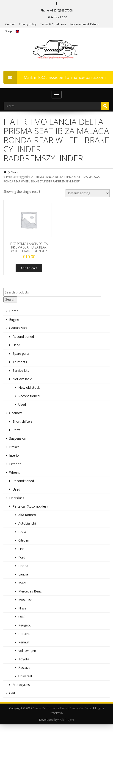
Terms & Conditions (53, 24)
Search (10, 299)
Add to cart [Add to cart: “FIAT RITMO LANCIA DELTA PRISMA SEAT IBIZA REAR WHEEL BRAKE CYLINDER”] (29, 268)
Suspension (17, 438)
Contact (10, 24)
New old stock (29, 387)
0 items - (57, 17)
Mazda (23, 583)
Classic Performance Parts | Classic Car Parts (62, 708)
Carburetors (18, 328)
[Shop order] (88, 193)
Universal (25, 676)
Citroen (23, 540)
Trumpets (20, 362)
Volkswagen (27, 650)
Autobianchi (27, 523)
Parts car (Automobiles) (30, 506)
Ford (21, 557)
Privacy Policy (27, 24)
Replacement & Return (84, 24)
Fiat (21, 549)
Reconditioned (23, 336)
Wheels (14, 472)
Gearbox (15, 413)
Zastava (24, 667)
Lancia (23, 574)
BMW (22, 532)
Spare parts (21, 353)
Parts (16, 430)
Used (16, 345)
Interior (14, 455)
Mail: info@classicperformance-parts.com (54, 77)
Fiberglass (16, 498)
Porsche (24, 633)
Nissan (23, 608)
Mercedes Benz (29, 591)
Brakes (14, 447)
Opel (21, 617)
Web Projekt (66, 720)
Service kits (21, 370)
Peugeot (24, 625)
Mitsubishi (25, 600)
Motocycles (21, 684)
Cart (12, 693)
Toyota (23, 659)
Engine (14, 319)
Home (13, 311)
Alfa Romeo (27, 515)
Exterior (15, 464)
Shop (8, 31)
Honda (23, 566)
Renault (24, 642)
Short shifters (23, 421)
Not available (22, 379)
